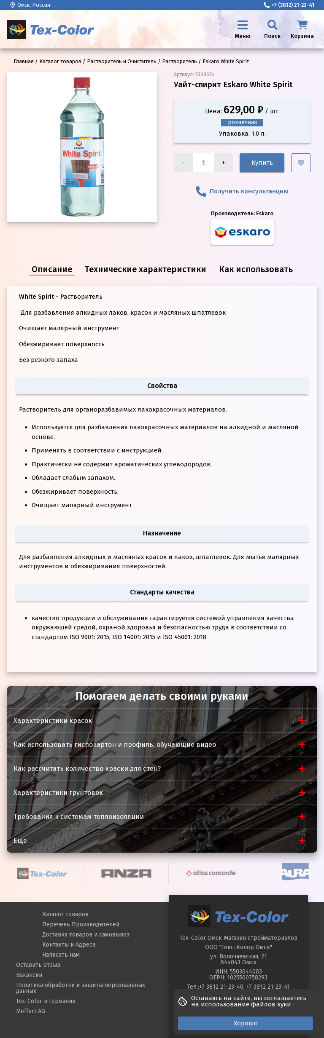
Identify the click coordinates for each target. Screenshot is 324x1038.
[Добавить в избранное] (300, 162)
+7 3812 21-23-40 (221, 986)
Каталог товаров (65, 914)
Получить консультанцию (242, 191)
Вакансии (29, 975)
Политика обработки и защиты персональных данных (80, 988)
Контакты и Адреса (68, 944)
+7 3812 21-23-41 (268, 986)
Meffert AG (30, 1011)
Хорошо (246, 1023)
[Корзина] (302, 29)
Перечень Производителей (80, 924)
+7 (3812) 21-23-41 (289, 5)
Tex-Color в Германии (46, 1001)
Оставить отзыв (38, 964)
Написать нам (61, 954)
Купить (262, 162)
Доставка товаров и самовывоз (86, 934)
